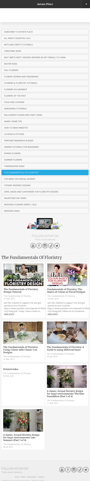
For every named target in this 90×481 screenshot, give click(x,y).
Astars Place (63, 4)
